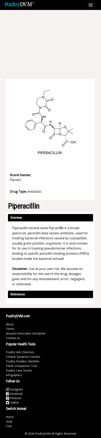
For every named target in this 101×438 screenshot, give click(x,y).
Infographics (14, 375)
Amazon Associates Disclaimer (26, 333)
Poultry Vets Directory (20, 352)
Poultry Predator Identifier (22, 361)
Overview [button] (16, 218)
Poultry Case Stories (19, 370)
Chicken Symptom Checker (23, 357)
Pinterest (13, 398)
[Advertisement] (52, 42)
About (10, 324)
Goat (9, 421)
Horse (10, 417)
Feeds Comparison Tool (21, 366)
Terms (10, 329)
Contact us (13, 338)
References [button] (17, 294)
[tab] (50, 217)
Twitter (12, 402)
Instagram (14, 389)
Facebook (14, 394)
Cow (9, 426)
